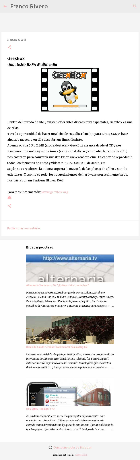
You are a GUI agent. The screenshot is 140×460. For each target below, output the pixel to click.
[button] (9, 47)
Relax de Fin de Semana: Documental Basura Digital (57, 347)
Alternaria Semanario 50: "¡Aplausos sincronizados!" (57, 285)
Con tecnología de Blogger (70, 447)
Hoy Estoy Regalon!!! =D (40, 408)
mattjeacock (81, 454)
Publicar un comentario (23, 228)
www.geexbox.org (55, 192)
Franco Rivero (29, 6)
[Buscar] (53, 6)
